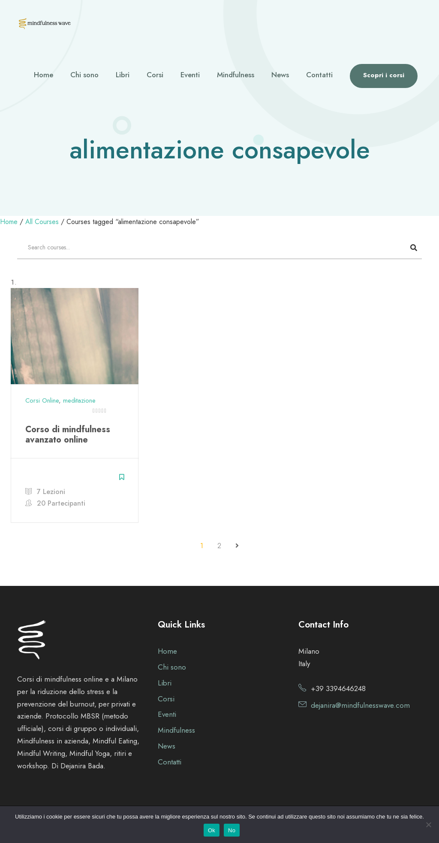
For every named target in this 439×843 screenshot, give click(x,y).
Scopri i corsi (383, 75)
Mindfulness (235, 75)
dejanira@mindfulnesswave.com (360, 705)
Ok (211, 830)
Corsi (155, 75)
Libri (122, 75)
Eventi (190, 75)
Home (43, 75)
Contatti (319, 75)
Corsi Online (42, 400)
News (280, 75)
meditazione (79, 400)
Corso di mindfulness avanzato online (67, 434)
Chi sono (84, 75)
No (231, 830)
